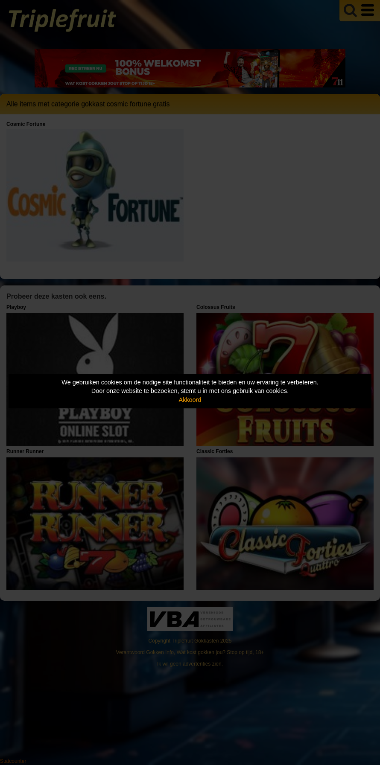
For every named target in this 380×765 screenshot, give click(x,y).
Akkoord (190, 399)
